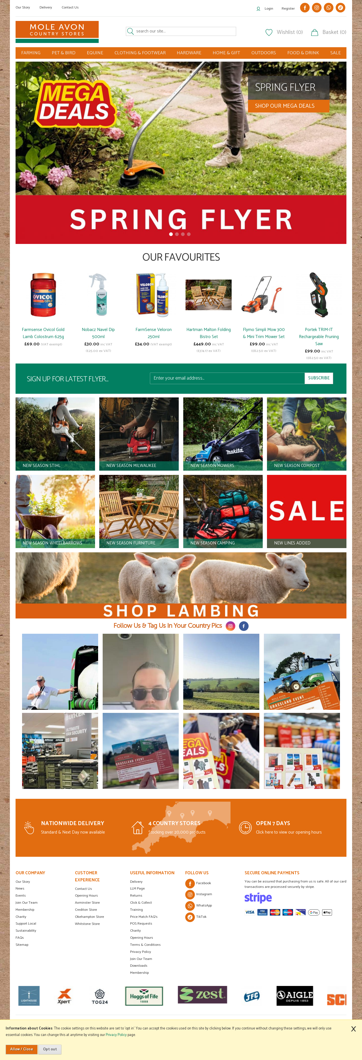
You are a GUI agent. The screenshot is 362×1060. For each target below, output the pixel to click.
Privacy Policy (140, 952)
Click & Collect (141, 903)
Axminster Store (87, 903)
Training (136, 910)
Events (21, 896)
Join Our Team (27, 903)
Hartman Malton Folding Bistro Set (208, 333)
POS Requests (141, 924)
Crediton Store (86, 910)
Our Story (23, 7)
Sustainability (26, 931)
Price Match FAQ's (144, 917)
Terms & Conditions (145, 945)
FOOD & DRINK (303, 53)
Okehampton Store (89, 917)
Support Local (26, 924)
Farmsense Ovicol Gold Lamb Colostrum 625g (43, 333)
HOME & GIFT (226, 53)
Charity (21, 917)
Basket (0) (334, 32)
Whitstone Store (87, 924)
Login (269, 9)
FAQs (20, 938)
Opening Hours (86, 896)
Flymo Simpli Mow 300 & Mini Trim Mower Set (264, 333)
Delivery (46, 7)
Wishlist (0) (290, 32)
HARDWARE (189, 53)
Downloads (138, 966)
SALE (335, 53)
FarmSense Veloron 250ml (153, 333)
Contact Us (70, 7)
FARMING (30, 53)
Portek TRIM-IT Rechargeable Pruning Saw (319, 336)
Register (288, 9)
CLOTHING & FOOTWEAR (140, 53)
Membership (25, 910)
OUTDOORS (263, 53)
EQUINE (95, 53)
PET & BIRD (64, 53)
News (20, 889)
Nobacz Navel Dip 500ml (98, 333)
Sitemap (22, 945)
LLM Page (137, 889)
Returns (136, 896)
